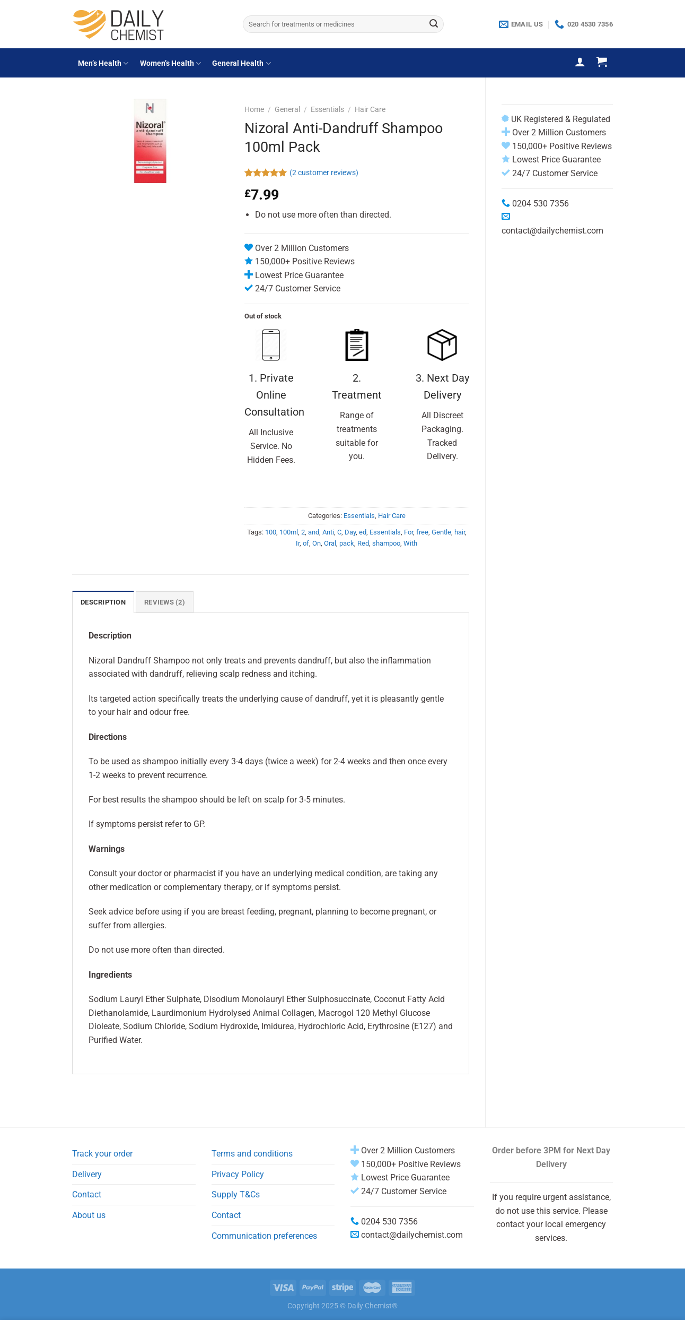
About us (89, 1215)
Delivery (87, 1174)
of (306, 543)
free (422, 532)
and (313, 532)
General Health (241, 63)
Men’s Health (103, 63)
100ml (288, 532)
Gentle (441, 532)
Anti (328, 532)
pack (346, 543)
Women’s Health (170, 63)
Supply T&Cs (236, 1194)
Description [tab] (103, 602)
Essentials (327, 109)
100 (270, 532)
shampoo (386, 543)
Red (363, 543)
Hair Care (370, 109)
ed (362, 532)
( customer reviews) (323, 172)
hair (459, 532)
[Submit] (434, 24)
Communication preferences (264, 1236)
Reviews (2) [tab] (164, 602)
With (410, 543)
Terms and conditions (252, 1154)
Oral (330, 543)
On (316, 543)
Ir (298, 543)
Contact (86, 1194)
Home (254, 109)
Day (350, 532)
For (408, 532)
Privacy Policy (238, 1174)
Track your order (102, 1154)
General (287, 109)
